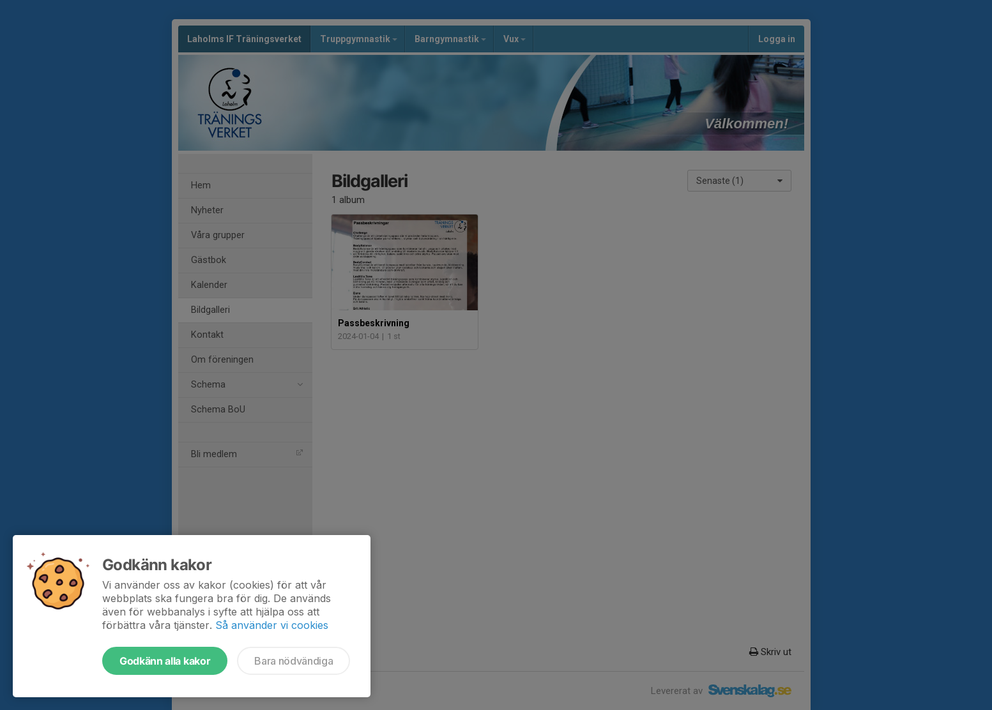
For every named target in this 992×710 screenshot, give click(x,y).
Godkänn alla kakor (164, 660)
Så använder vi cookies (271, 625)
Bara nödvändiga (293, 660)
